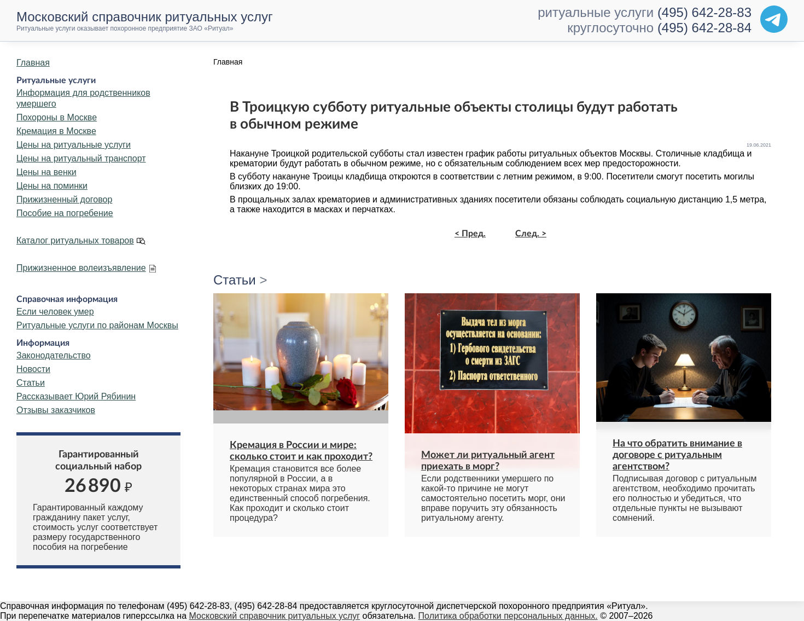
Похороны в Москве (56, 117)
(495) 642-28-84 (704, 27)
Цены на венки (46, 172)
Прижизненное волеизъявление (81, 267)
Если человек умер (55, 311)
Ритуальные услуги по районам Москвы (97, 325)
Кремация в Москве (56, 131)
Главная (33, 62)
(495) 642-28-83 (704, 12)
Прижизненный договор (64, 199)
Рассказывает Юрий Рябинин (76, 396)
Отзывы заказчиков (55, 410)
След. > (530, 233)
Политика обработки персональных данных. (508, 615)
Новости (33, 369)
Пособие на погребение (64, 213)
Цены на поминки (52, 185)
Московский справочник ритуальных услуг (274, 615)
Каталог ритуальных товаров (75, 240)
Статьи (30, 382)
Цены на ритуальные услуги (73, 144)
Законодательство (53, 355)
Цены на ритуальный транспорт (81, 158)
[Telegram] (774, 19)
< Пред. (470, 233)
